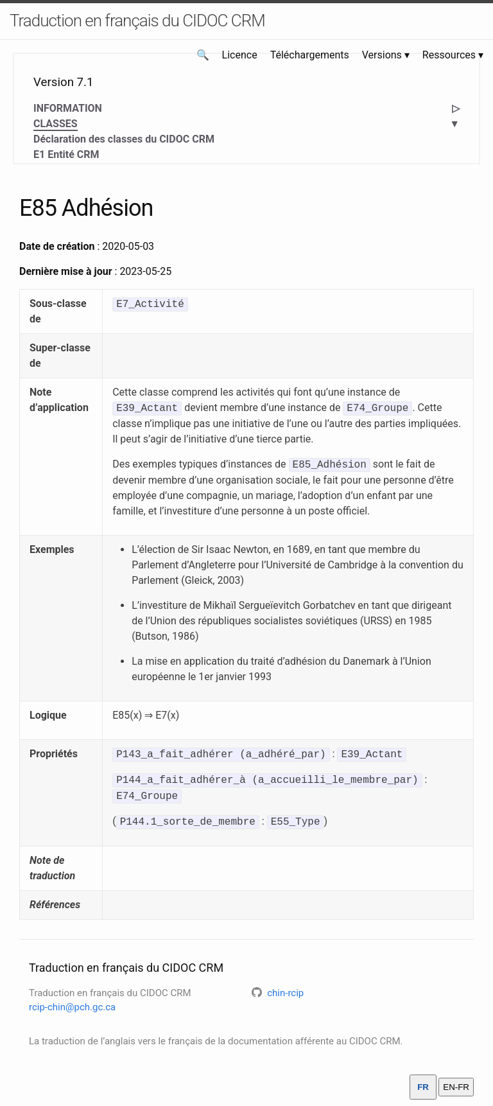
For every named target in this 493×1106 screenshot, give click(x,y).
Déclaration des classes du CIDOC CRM (123, 139)
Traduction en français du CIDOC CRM (137, 20)
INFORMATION (67, 108)
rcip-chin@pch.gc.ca (72, 1007)
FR (423, 1087)
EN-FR (456, 1087)
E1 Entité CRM (66, 154)
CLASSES (55, 124)
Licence (239, 55)
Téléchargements (309, 55)
